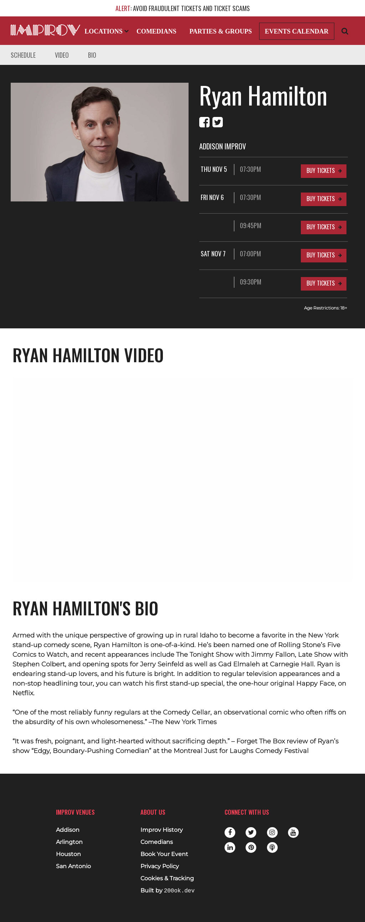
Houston (68, 854)
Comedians (156, 31)
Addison (67, 830)
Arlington (69, 842)
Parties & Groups (220, 31)
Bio (92, 55)
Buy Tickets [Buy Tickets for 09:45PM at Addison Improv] (321, 226)
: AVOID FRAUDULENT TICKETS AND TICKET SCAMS (182, 8)
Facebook (230, 832)
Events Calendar (297, 31)
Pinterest (251, 847)
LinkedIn (230, 847)
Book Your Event (164, 854)
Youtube (293, 832)
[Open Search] (345, 30)
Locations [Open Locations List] (106, 31)
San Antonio (73, 866)
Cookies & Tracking (167, 878)
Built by (167, 891)
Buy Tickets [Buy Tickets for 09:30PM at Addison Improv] (321, 283)
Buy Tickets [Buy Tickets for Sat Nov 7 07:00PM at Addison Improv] (321, 255)
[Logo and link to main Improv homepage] (45, 30)
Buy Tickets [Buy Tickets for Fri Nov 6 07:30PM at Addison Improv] (321, 198)
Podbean (272, 847)
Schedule (23, 55)
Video (62, 55)
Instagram (272, 832)
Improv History (161, 830)
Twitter (251, 832)
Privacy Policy (159, 866)
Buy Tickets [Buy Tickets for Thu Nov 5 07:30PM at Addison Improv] (321, 170)
